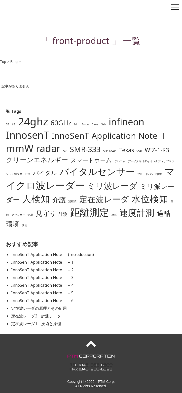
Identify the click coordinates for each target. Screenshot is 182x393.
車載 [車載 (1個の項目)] (114, 215)
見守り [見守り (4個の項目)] (46, 213)
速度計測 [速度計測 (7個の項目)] (136, 212)
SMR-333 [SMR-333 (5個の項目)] (85, 149)
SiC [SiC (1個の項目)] (65, 151)
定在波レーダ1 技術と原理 (36, 323)
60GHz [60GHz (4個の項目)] (61, 122)
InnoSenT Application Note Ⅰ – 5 (42, 293)
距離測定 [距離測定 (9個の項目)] (89, 212)
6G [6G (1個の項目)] (13, 124)
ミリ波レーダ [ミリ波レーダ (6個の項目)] (112, 185)
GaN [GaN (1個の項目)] (103, 124)
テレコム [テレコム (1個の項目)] (119, 161)
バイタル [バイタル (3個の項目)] (45, 173)
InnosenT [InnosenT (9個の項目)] (27, 135)
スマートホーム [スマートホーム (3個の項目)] (91, 160)
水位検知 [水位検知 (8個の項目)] (149, 198)
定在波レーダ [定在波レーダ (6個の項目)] (104, 199)
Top (3, 61)
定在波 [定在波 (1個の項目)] (72, 201)
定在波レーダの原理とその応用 (39, 308)
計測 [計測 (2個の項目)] (63, 214)
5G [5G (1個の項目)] (7, 124)
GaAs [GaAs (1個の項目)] (95, 124)
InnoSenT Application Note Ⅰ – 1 (42, 262)
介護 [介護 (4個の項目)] (59, 199)
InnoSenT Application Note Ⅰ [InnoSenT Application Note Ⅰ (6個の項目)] (110, 135)
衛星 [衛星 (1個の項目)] (30, 215)
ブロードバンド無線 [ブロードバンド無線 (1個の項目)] (149, 174)
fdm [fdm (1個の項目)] (76, 124)
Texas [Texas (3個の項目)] (126, 150)
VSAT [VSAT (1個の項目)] (139, 151)
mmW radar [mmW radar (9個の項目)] (33, 148)
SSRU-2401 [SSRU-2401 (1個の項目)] (109, 151)
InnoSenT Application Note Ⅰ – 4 (42, 285)
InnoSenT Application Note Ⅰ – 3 (42, 277)
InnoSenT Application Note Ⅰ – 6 (42, 300)
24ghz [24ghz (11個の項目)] (33, 121)
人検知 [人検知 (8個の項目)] (36, 198)
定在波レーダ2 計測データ (36, 316)
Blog (14, 61)
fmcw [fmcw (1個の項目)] (85, 124)
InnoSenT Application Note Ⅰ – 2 (42, 270)
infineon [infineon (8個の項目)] (126, 121)
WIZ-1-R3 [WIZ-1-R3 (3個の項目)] (157, 150)
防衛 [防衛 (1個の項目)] (24, 225)
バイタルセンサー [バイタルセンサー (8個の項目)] (97, 171)
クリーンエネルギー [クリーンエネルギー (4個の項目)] (37, 159)
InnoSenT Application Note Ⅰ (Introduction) (52, 254)
